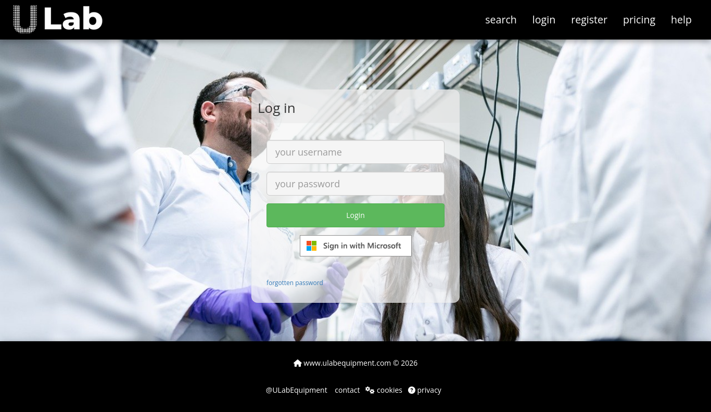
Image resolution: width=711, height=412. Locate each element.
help (681, 19)
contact (346, 390)
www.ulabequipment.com (342, 363)
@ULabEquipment (296, 390)
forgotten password (294, 282)
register (589, 19)
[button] (65, 13)
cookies (383, 390)
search (501, 19)
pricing (639, 19)
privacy (424, 390)
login (543, 19)
